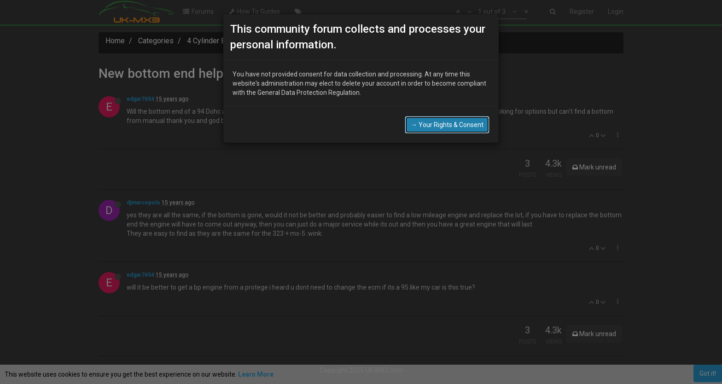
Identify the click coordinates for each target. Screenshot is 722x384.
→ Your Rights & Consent (447, 124)
